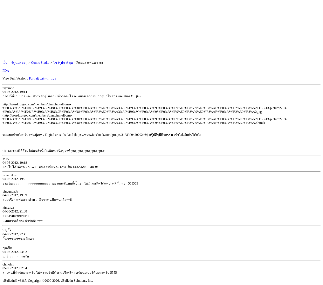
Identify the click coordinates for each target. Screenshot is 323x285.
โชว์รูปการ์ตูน (63, 62)
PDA (5, 70)
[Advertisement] (161, 30)
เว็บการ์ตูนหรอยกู (15, 62)
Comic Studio (40, 62)
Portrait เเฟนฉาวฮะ (42, 78)
